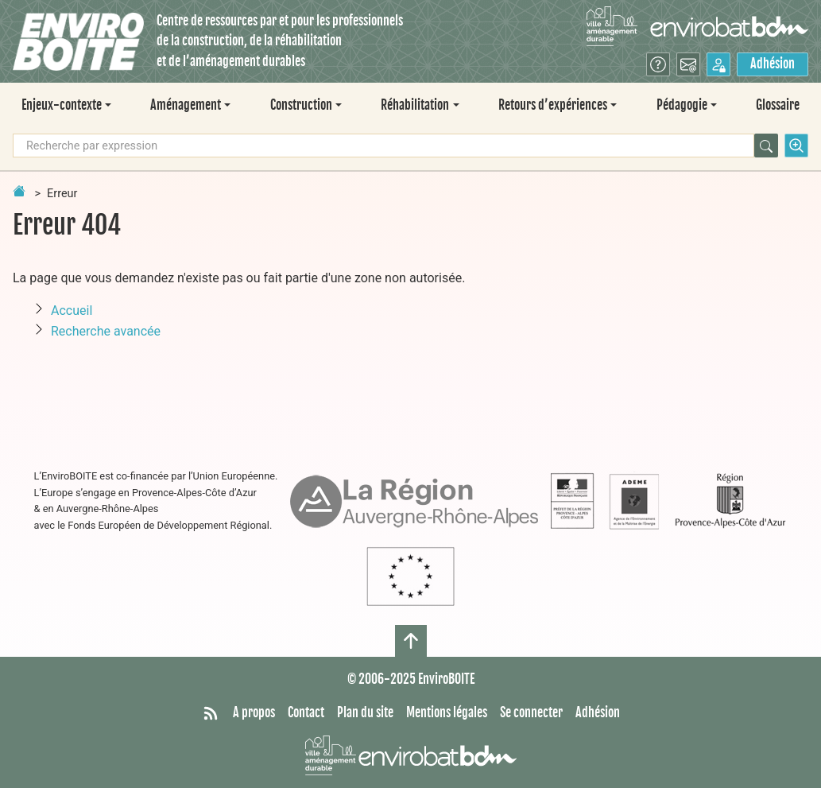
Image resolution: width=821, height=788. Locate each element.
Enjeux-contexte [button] (61, 105)
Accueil (71, 310)
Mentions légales (446, 712)
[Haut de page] (411, 641)
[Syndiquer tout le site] (210, 713)
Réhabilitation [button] (415, 105)
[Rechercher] (766, 145)
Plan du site (365, 712)
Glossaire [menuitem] (778, 105)
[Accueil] (78, 42)
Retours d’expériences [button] (552, 105)
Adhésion (772, 64)
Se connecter (531, 712)
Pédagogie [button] (681, 105)
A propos (254, 712)
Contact (306, 712)
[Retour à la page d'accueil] (19, 190)
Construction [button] (301, 105)
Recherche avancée (106, 331)
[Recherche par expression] (383, 145)
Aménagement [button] (185, 105)
